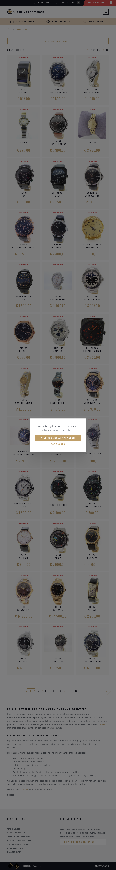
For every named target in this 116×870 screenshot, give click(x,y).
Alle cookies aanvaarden (58, 438)
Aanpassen (58, 444)
